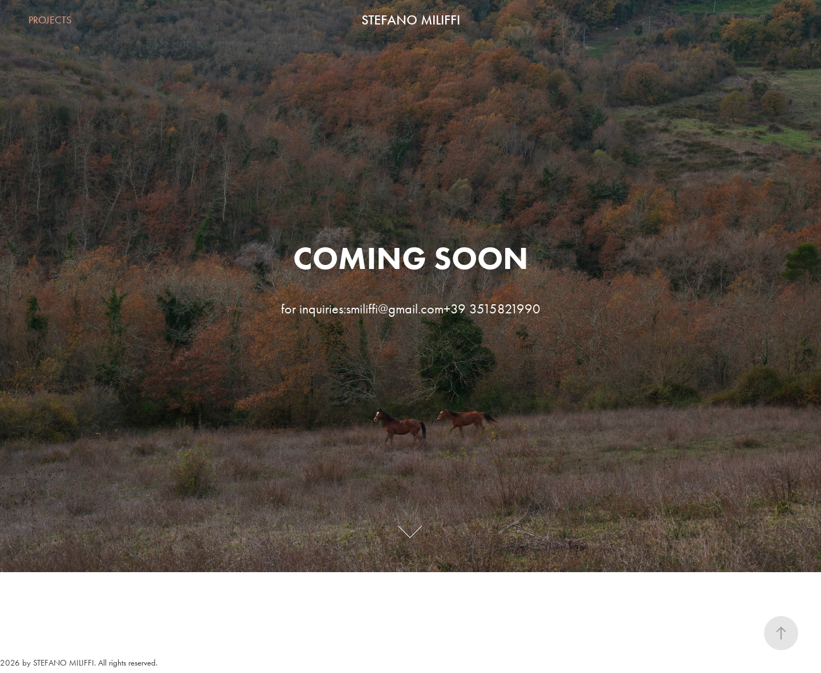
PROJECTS (50, 20)
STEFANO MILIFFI (410, 20)
